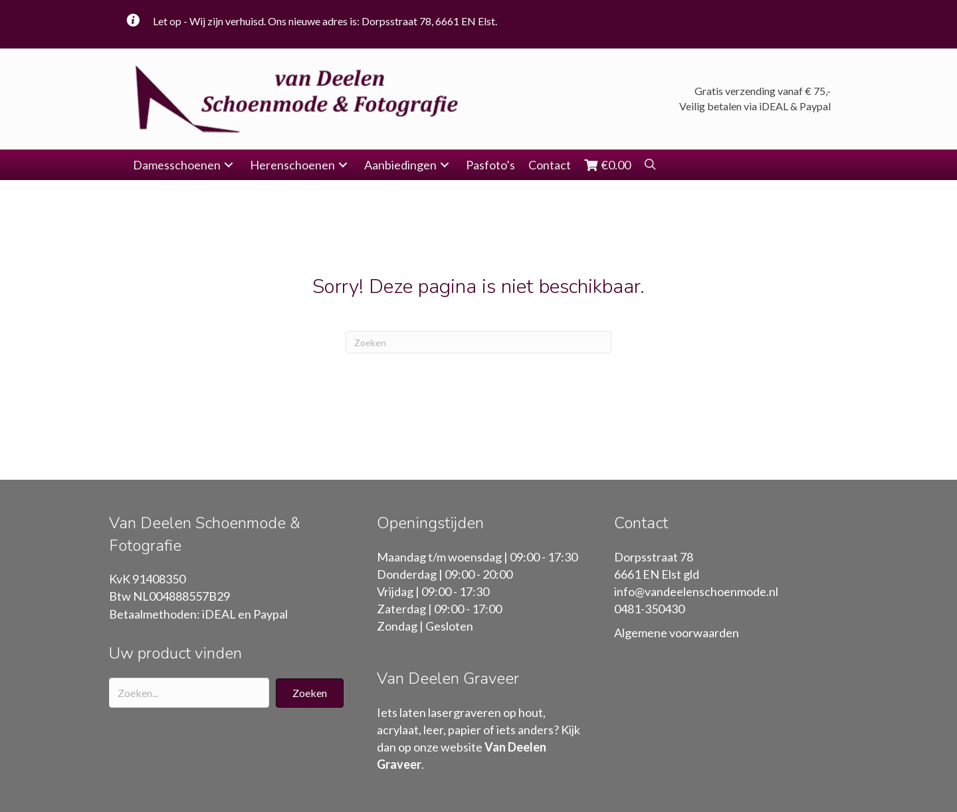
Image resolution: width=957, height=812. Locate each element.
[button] (229, 165)
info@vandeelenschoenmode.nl (696, 591)
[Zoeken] (478, 342)
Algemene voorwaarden (676, 632)
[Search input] (189, 693)
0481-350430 (649, 608)
